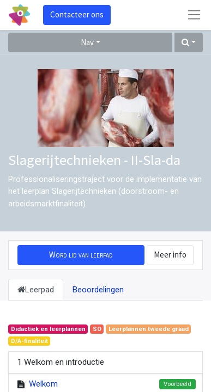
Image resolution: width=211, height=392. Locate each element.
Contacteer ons (77, 14)
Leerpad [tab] (35, 290)
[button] (188, 43)
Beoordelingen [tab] (98, 290)
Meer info (170, 254)
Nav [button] (87, 42)
